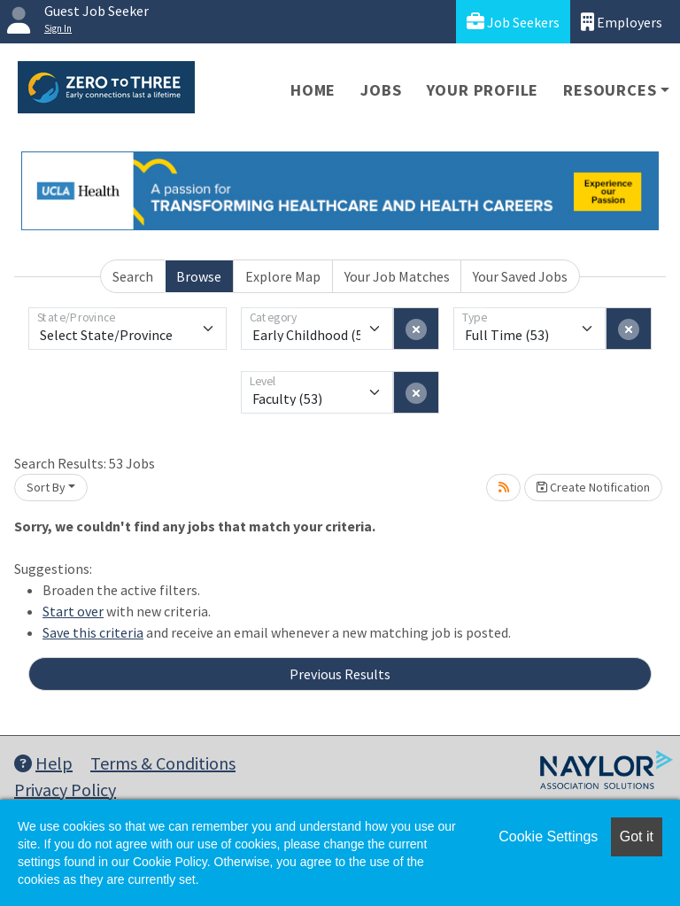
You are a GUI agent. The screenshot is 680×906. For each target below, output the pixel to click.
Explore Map (283, 276)
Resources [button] (609, 90)
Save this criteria (92, 632)
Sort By (46, 487)
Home (313, 90)
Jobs (380, 90)
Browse (198, 276)
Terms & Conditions (163, 763)
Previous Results (340, 674)
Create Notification (593, 487)
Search (132, 276)
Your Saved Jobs (520, 276)
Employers (621, 22)
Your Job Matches (397, 276)
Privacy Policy (65, 789)
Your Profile (483, 90)
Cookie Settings (548, 836)
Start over (73, 611)
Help (43, 763)
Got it (636, 836)
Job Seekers (513, 22)
